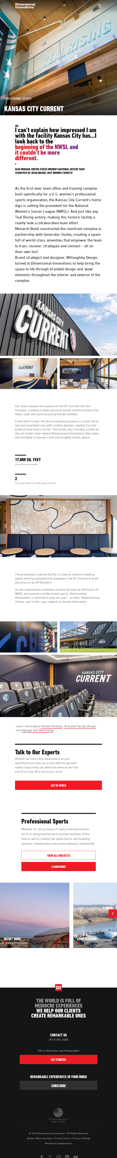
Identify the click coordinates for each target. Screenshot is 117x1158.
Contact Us (58, 1035)
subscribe (58, 1085)
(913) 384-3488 (58, 1039)
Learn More (73, 867)
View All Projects (58, 856)
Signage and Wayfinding (37, 730)
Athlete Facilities (52, 726)
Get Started (58, 1060)
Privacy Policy (62, 1138)
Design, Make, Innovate (39, 1138)
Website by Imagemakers (58, 1143)
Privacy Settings (81, 1138)
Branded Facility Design (80, 726)
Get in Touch (58, 786)
